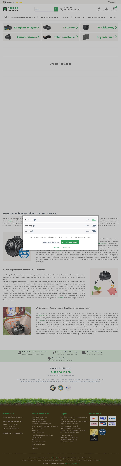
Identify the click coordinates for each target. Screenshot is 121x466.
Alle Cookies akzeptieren (70, 242)
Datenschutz (65, 247)
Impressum (55, 247)
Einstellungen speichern (51, 242)
